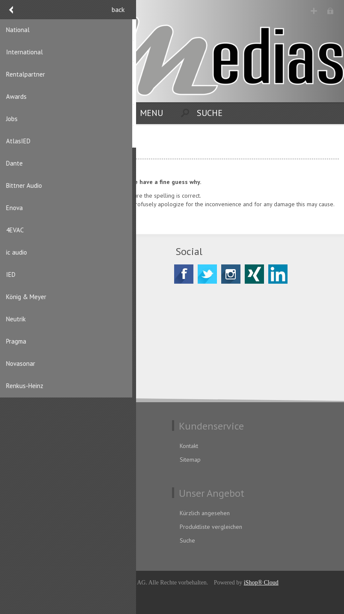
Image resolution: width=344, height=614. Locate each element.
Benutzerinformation (38, 513)
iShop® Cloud (261, 582)
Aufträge (23, 540)
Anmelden (331, 11)
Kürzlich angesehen (205, 513)
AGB (17, 459)
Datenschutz (27, 446)
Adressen (24, 527)
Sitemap (190, 459)
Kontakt (189, 446)
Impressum (26, 473)
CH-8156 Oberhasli (49, 299)
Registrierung (314, 11)
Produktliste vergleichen (211, 527)
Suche (187, 540)
